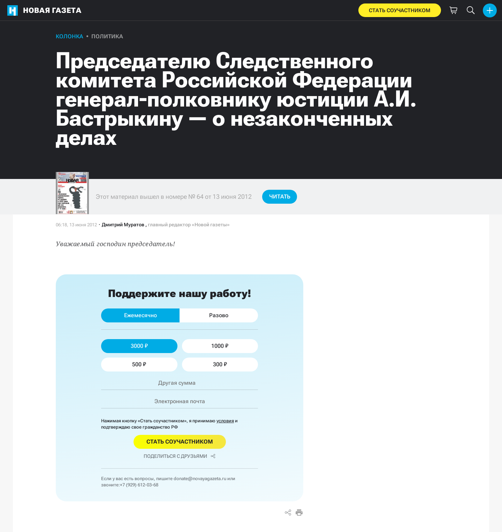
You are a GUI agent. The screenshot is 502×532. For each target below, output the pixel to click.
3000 (139, 346)
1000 (219, 346)
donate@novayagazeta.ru (200, 478)
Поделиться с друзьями (179, 456)
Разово (218, 315)
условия (225, 420)
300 (220, 364)
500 (139, 364)
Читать (279, 196)
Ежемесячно (140, 315)
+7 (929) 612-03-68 (139, 484)
